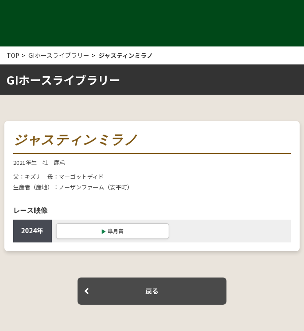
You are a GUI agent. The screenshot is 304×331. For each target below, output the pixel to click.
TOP (13, 55)
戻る (152, 290)
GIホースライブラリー (58, 55)
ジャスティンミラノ (126, 55)
